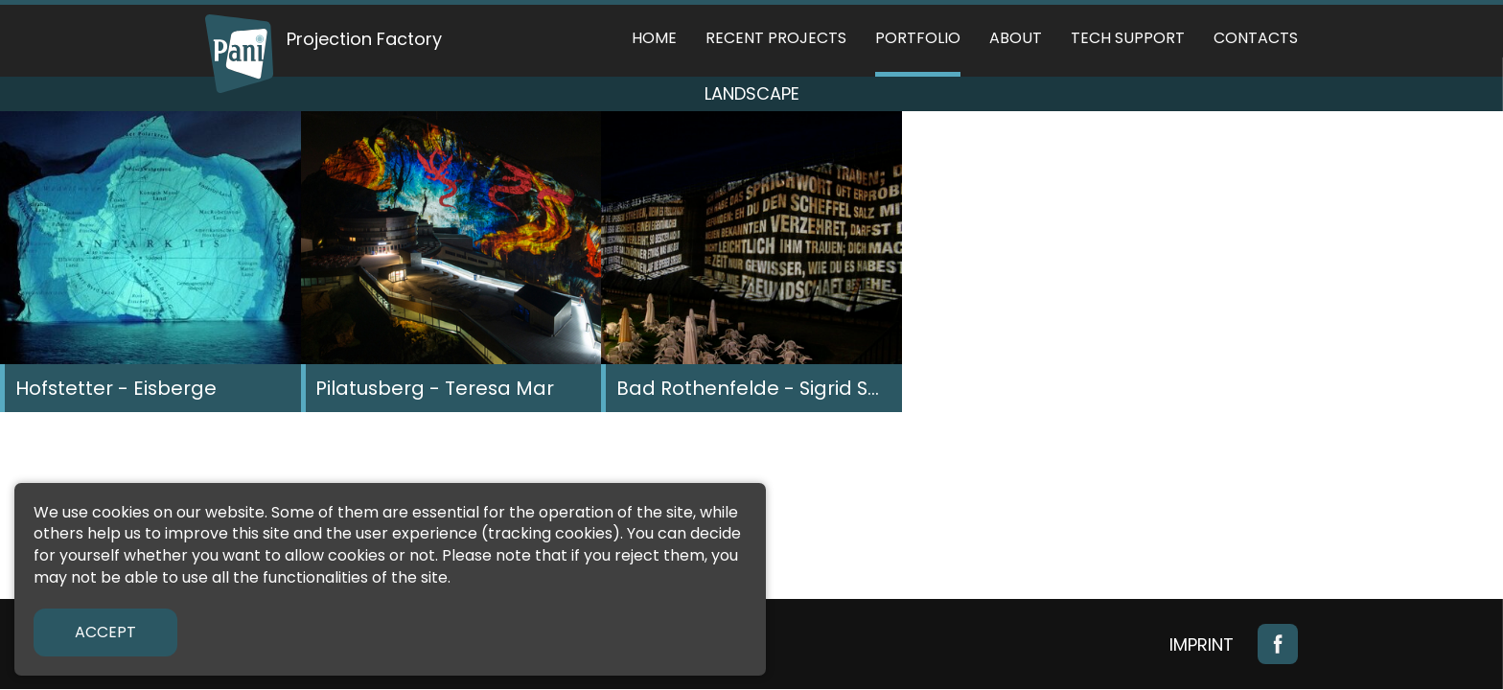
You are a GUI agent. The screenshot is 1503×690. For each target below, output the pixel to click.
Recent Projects (775, 38)
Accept (105, 632)
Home (654, 38)
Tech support (1128, 38)
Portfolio (917, 38)
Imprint (1201, 644)
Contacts (1256, 38)
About (1015, 38)
